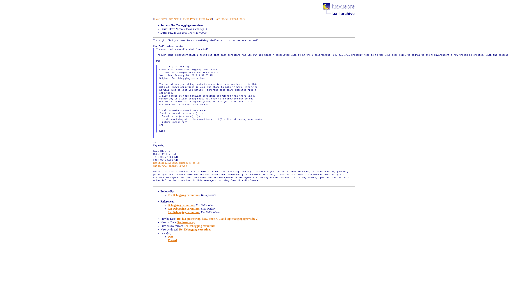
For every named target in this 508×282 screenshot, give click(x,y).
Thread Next (204, 18)
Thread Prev (188, 18)
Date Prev (160, 18)
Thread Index (237, 18)
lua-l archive (343, 13)
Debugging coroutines (181, 205)
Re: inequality (186, 222)
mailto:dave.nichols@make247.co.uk (176, 163)
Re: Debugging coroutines (184, 195)
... (205, 29)
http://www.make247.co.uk (170, 166)
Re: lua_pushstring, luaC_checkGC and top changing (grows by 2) (217, 218)
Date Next (173, 18)
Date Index (220, 18)
